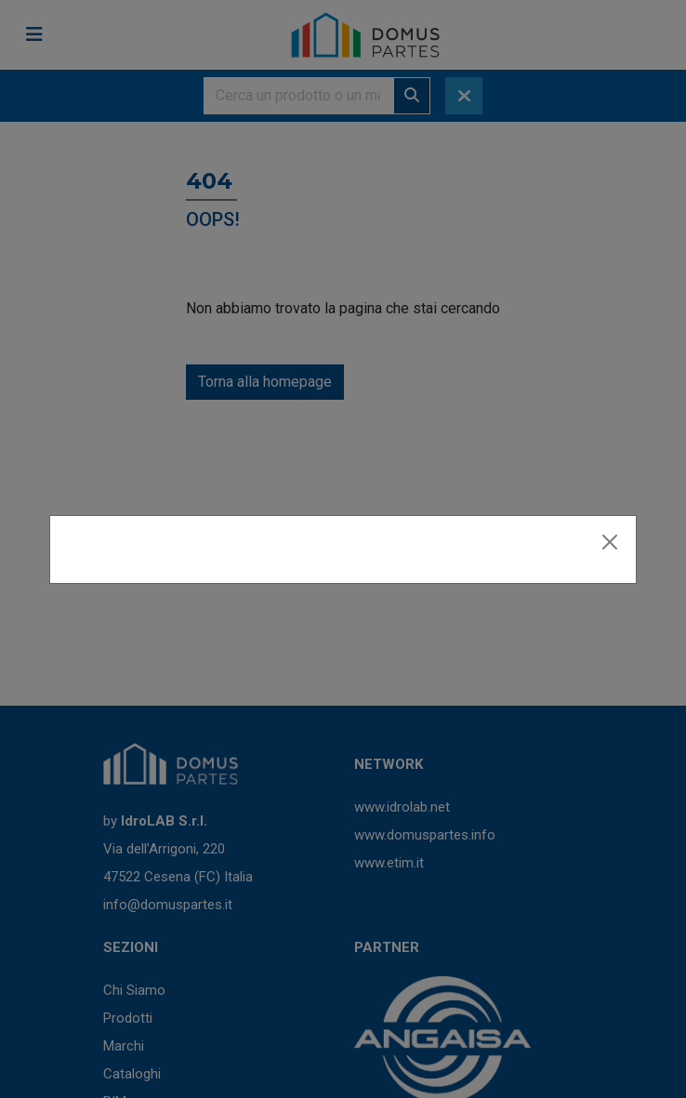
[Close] (610, 542)
